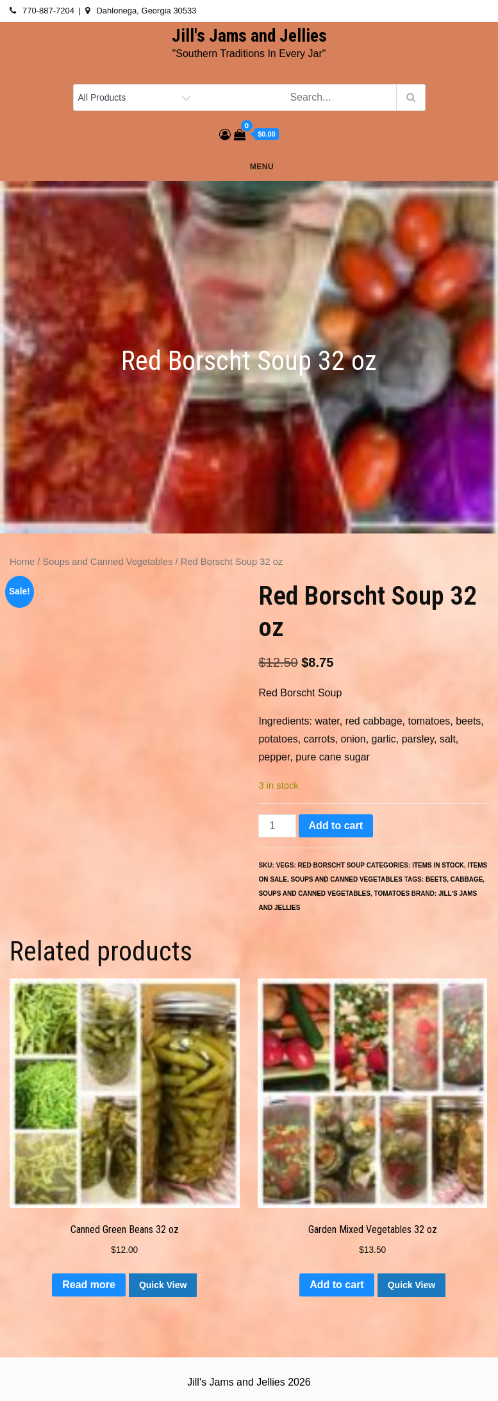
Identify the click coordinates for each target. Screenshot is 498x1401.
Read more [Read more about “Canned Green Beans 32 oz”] (88, 1284)
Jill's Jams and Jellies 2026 (248, 1382)
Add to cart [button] (336, 1284)
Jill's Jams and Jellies (249, 36)
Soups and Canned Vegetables (108, 562)
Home (22, 562)
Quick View (163, 1285)
